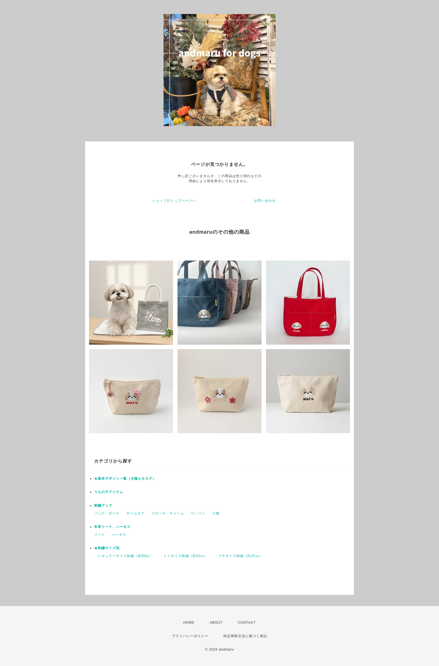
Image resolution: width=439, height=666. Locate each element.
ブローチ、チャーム (167, 513)
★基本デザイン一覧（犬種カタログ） (125, 479)
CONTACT (247, 623)
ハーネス (119, 535)
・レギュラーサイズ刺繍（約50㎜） (123, 556)
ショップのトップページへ (174, 201)
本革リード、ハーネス (112, 527)
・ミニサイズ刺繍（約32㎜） (184, 556)
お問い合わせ (265, 201)
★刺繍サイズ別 (107, 548)
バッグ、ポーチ (107, 513)
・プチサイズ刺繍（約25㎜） (238, 556)
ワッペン (198, 513)
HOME (188, 623)
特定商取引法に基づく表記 (245, 636)
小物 (216, 513)
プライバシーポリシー (190, 636)
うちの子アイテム (108, 492)
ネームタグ (135, 513)
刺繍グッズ (103, 505)
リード (99, 535)
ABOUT (216, 623)
